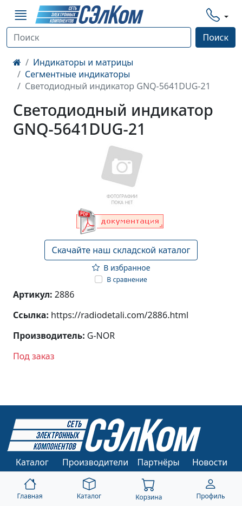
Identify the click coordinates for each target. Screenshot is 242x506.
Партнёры (159, 462)
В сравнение (127, 279)
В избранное (121, 267)
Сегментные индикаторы (77, 74)
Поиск (215, 37)
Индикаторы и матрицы (83, 62)
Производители (95, 462)
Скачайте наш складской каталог (120, 250)
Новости (209, 462)
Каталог (32, 462)
